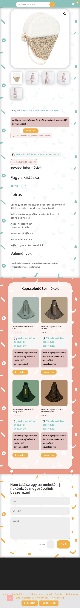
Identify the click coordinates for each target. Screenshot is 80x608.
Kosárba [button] (20, 372)
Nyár (56, 110)
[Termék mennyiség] (15, 130)
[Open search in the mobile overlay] (36, 4)
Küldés (63, 544)
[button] (64, 14)
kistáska (36, 110)
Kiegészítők (26, 110)
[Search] (61, 4)
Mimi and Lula (47, 110)
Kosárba (31, 131)
